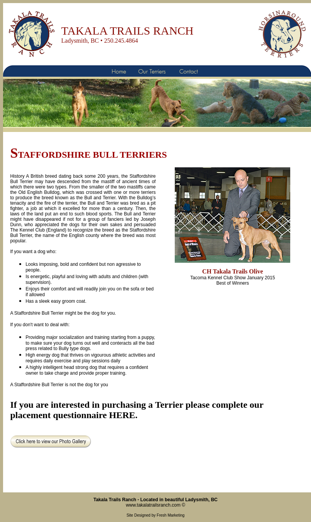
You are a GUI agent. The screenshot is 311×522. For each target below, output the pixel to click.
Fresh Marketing (170, 515)
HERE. (123, 415)
